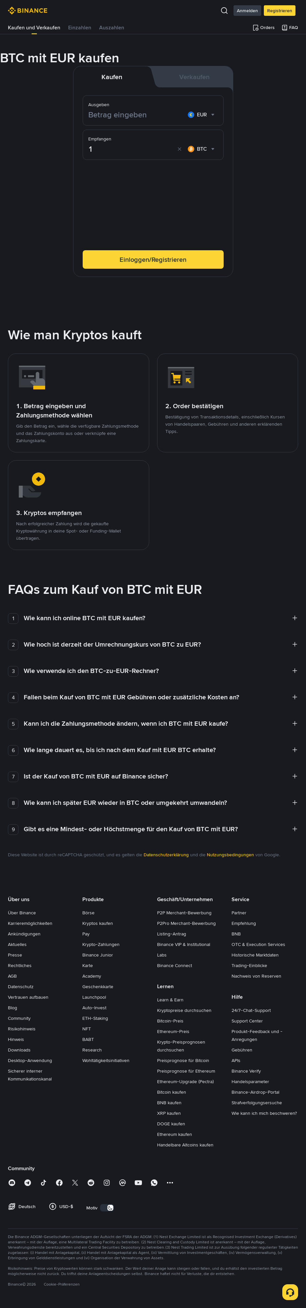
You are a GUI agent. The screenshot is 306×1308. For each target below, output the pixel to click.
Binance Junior (97, 955)
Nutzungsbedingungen (230, 855)
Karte (87, 965)
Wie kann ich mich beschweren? (264, 1113)
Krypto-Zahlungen (101, 944)
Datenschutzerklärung (166, 855)
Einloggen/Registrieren (153, 259)
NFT (86, 1029)
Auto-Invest (94, 1008)
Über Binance (22, 913)
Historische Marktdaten (255, 955)
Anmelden (247, 11)
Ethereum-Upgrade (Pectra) (185, 1081)
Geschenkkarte (97, 986)
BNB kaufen (169, 1103)
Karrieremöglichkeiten (30, 923)
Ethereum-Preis (173, 1031)
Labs (162, 955)
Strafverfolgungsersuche (257, 1103)
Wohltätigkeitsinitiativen (105, 1060)
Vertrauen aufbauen (28, 997)
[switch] (107, 1207)
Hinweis (16, 1039)
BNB (236, 934)
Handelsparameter (250, 1081)
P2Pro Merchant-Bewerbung (186, 923)
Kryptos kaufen (97, 923)
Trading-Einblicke (249, 965)
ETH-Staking (95, 1018)
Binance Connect (174, 965)
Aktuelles (17, 944)
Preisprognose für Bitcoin (183, 1060)
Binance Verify (246, 1071)
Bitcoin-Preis (170, 1021)
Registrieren (279, 11)
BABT (88, 1039)
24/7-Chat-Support (251, 1010)
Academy (91, 976)
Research (92, 1050)
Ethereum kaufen (174, 1134)
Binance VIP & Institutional (183, 944)
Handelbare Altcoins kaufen (185, 1145)
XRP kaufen (169, 1113)
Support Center (247, 1021)
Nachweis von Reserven (256, 976)
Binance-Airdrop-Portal (255, 1092)
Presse (15, 955)
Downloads (19, 1050)
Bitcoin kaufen (171, 1092)
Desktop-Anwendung (30, 1060)
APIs (236, 1060)
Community (19, 1018)
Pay (86, 934)
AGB (12, 976)
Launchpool (94, 997)
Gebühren (242, 1050)
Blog (12, 1008)
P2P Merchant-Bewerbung (184, 913)
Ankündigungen (24, 934)
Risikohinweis (22, 1029)
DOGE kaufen (171, 1124)
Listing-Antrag (171, 934)
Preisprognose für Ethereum (186, 1071)
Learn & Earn (170, 1000)
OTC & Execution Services (258, 944)
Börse (88, 913)
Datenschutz (21, 986)
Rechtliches (20, 965)
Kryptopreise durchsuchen (184, 1010)
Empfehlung (244, 923)
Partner (239, 913)
